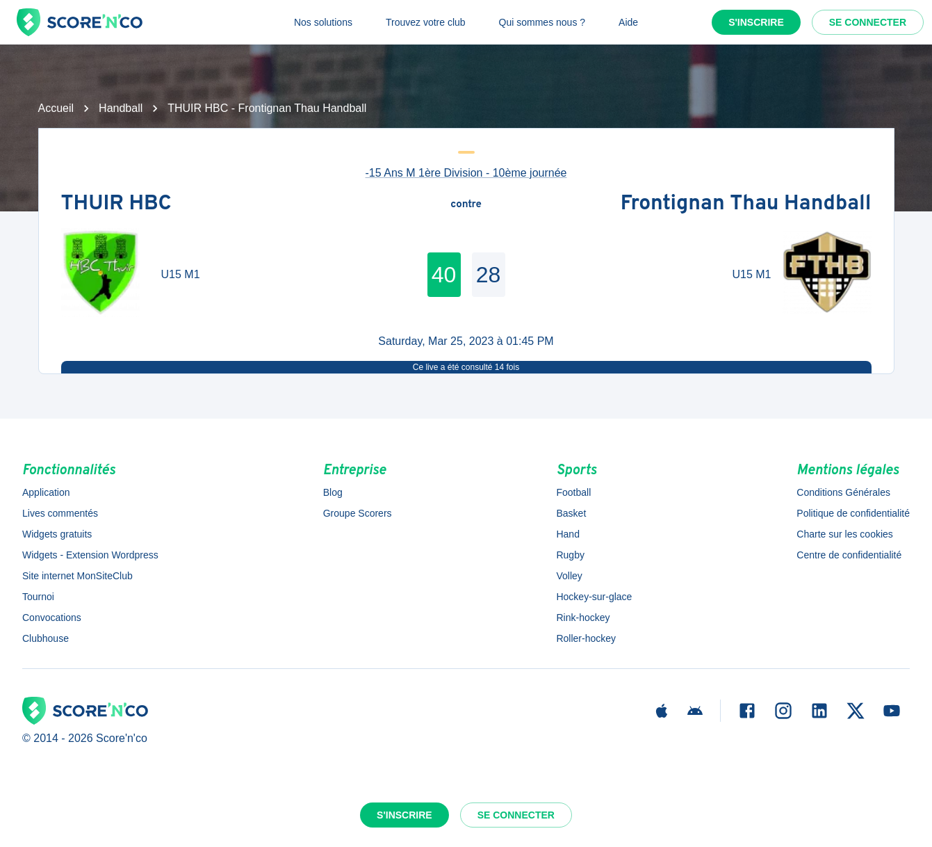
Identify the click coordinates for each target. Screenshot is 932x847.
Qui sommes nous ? (542, 22)
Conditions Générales (843, 492)
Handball (120, 108)
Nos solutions (323, 22)
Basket (571, 513)
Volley (569, 575)
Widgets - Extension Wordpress (90, 554)
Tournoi (38, 596)
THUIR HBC (116, 205)
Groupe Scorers (357, 513)
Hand (567, 534)
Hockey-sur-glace (594, 596)
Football (573, 492)
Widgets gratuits (57, 534)
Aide (628, 22)
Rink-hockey (583, 617)
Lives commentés (60, 513)
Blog (333, 492)
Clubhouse (45, 638)
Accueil (56, 108)
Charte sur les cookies (844, 534)
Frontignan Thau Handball (746, 205)
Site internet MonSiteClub (77, 575)
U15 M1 (180, 274)
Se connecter (867, 22)
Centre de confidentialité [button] (848, 554)
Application (46, 492)
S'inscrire (756, 22)
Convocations (51, 617)
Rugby (570, 554)
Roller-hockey (586, 638)
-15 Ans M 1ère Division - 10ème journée (466, 173)
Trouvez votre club (426, 22)
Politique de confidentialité (853, 513)
